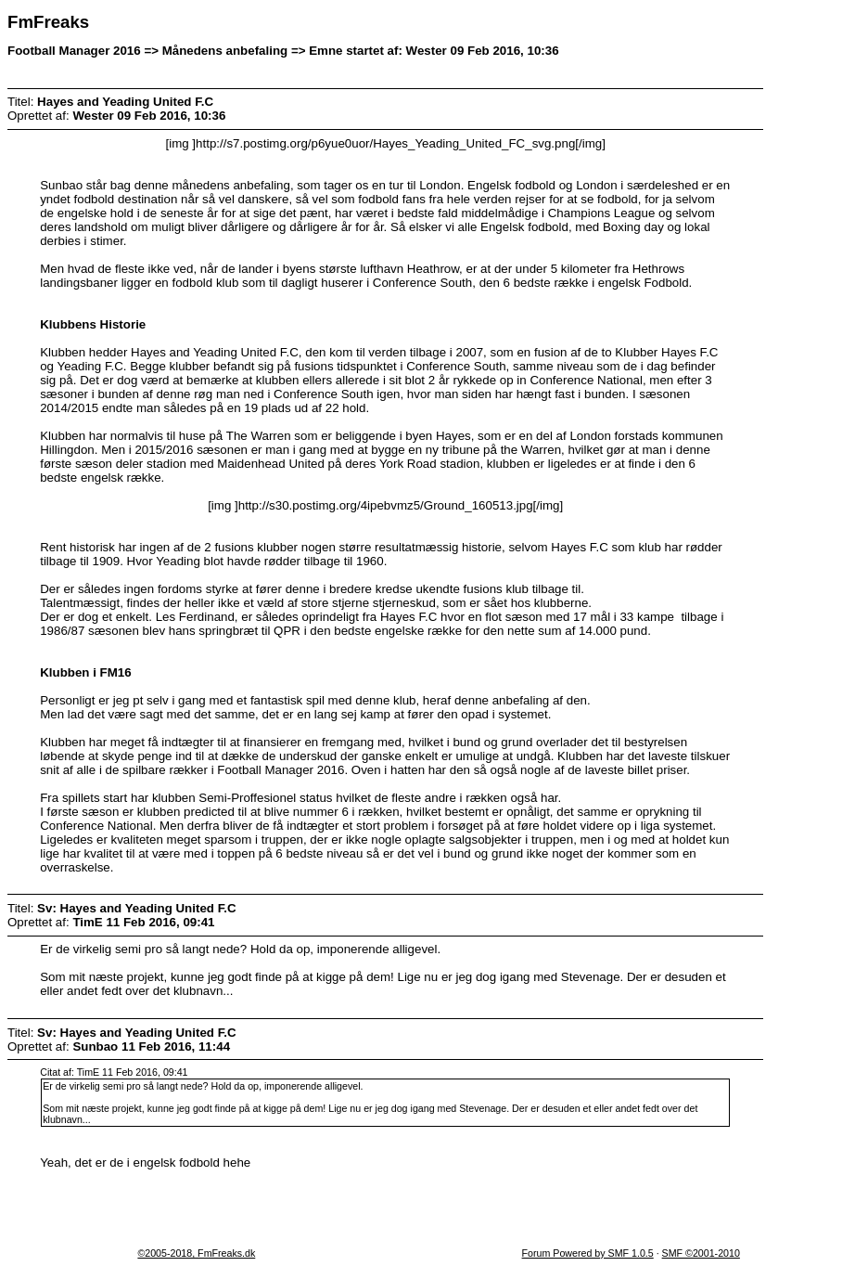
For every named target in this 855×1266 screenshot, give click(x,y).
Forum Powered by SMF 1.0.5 (588, 1253)
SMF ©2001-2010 (701, 1253)
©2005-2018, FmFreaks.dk (196, 1253)
